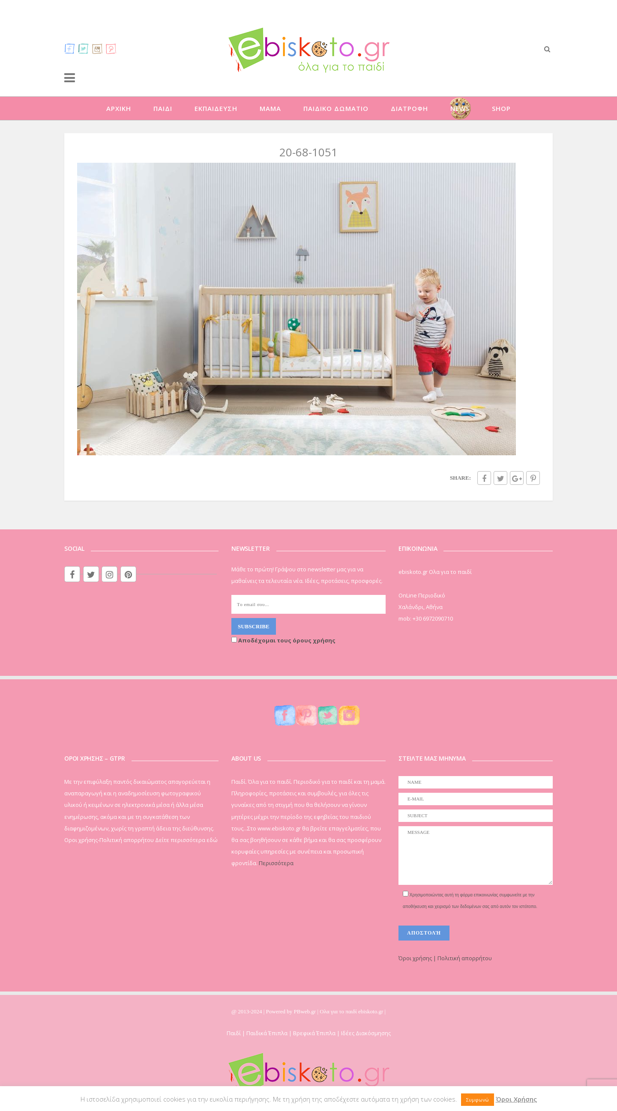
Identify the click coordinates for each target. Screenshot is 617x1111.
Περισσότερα (276, 863)
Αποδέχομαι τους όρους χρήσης (283, 640)
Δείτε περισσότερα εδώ (186, 840)
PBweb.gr (305, 1011)
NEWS (460, 108)
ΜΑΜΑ (270, 108)
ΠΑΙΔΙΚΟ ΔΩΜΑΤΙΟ (335, 108)
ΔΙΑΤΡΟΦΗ (409, 108)
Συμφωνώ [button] (477, 1099)
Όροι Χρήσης (516, 1099)
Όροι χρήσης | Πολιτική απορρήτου (445, 958)
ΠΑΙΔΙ (162, 108)
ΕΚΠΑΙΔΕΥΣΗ (216, 108)
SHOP (501, 108)
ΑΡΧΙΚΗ (118, 108)
